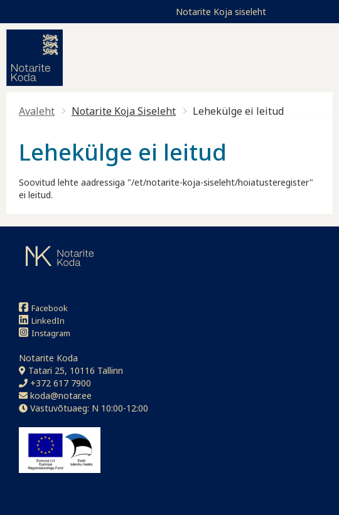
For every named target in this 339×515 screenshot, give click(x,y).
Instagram (44, 333)
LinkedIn (42, 320)
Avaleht (37, 111)
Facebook (43, 308)
